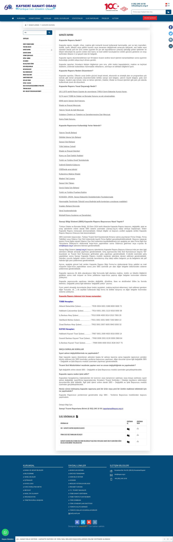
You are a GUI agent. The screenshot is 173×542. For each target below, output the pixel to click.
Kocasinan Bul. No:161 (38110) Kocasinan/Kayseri (130, 470)
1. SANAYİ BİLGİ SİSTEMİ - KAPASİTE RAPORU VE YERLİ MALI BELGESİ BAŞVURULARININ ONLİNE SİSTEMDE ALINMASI (63, 539)
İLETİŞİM (115, 18)
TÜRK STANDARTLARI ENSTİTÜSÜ (80, 503)
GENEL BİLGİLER (29, 477)
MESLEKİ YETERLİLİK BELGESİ (79, 483)
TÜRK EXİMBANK (74, 500)
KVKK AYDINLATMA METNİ (32, 487)
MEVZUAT (27, 490)
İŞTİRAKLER (27, 480)
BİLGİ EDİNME (28, 473)
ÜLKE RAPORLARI (92, 18)
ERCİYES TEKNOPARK (76, 473)
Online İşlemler (150, 18)
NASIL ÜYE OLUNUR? (31, 493)
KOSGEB (72, 480)
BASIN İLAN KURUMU (76, 470)
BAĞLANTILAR (74, 513)
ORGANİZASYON (29, 497)
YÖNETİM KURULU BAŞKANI (33, 500)
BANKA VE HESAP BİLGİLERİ (33, 470)
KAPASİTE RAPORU (48, 25)
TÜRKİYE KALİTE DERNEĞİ (78, 507)
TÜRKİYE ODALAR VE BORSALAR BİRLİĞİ (82, 510)
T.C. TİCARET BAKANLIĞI (77, 490)
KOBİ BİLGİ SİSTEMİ (75, 477)
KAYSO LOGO (28, 483)
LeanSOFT (83, 527)
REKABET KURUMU (75, 487)
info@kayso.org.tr (120, 474)
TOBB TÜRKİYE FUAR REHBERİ (79, 497)
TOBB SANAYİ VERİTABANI (77, 493)
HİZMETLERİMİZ (34, 25)
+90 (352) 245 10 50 (121, 478)
